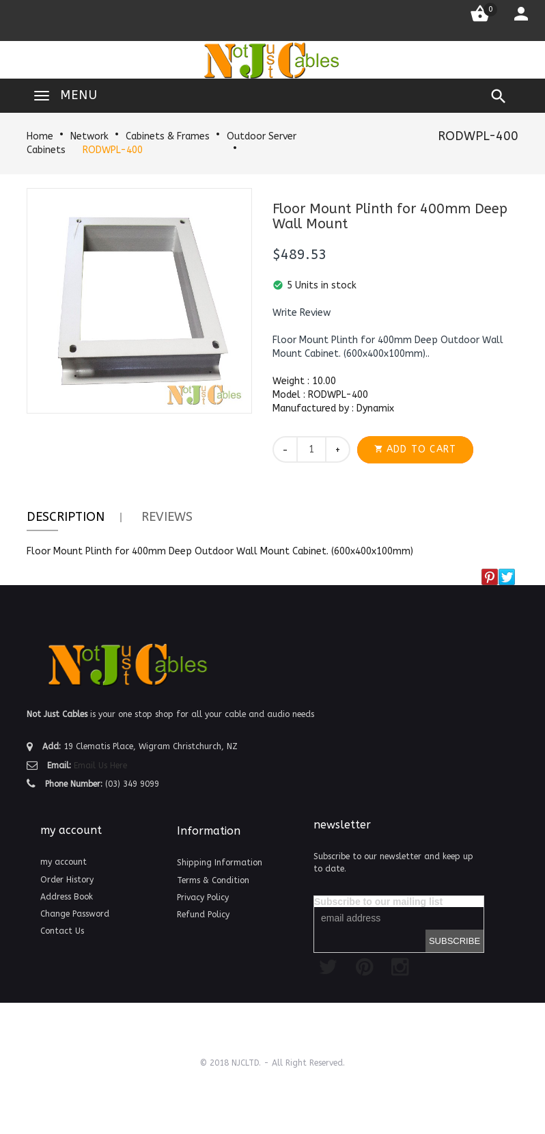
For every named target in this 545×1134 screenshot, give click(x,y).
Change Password (74, 914)
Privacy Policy (203, 897)
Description (65, 516)
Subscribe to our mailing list (378, 901)
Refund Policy (203, 914)
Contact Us (62, 931)
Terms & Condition (213, 880)
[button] (301, 313)
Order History (67, 880)
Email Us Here (100, 765)
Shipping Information (219, 862)
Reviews (167, 516)
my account (63, 862)
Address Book (66, 897)
